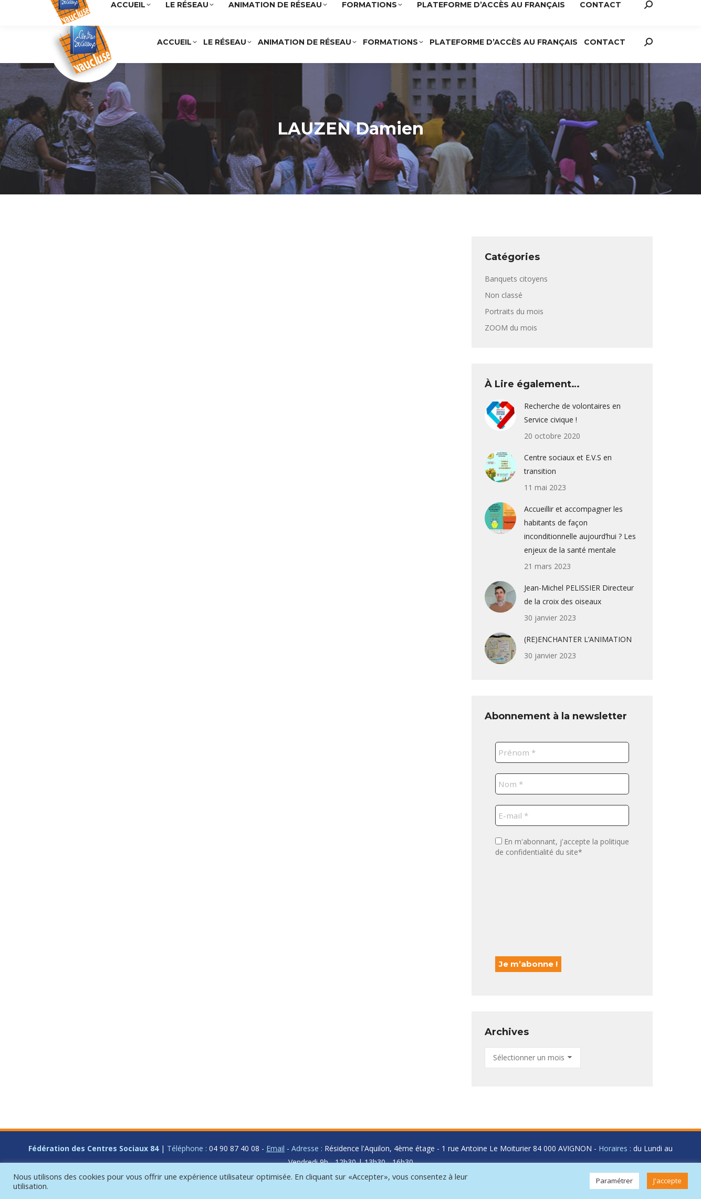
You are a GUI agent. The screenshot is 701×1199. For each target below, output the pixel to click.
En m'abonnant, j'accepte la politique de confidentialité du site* (562, 846)
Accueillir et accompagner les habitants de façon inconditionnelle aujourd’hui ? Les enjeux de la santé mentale (580, 529)
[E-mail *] (562, 815)
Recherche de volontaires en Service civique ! (572, 413)
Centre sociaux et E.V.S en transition (568, 464)
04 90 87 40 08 (459, 10)
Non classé (503, 295)
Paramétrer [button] (614, 1180)
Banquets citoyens (516, 279)
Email (275, 1148)
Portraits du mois (514, 311)
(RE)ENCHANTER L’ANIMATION (578, 639)
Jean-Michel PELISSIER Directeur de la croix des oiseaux (579, 594)
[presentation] (538, 906)
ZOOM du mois (511, 328)
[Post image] (500, 415)
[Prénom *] (562, 752)
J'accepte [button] (667, 1180)
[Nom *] (562, 783)
